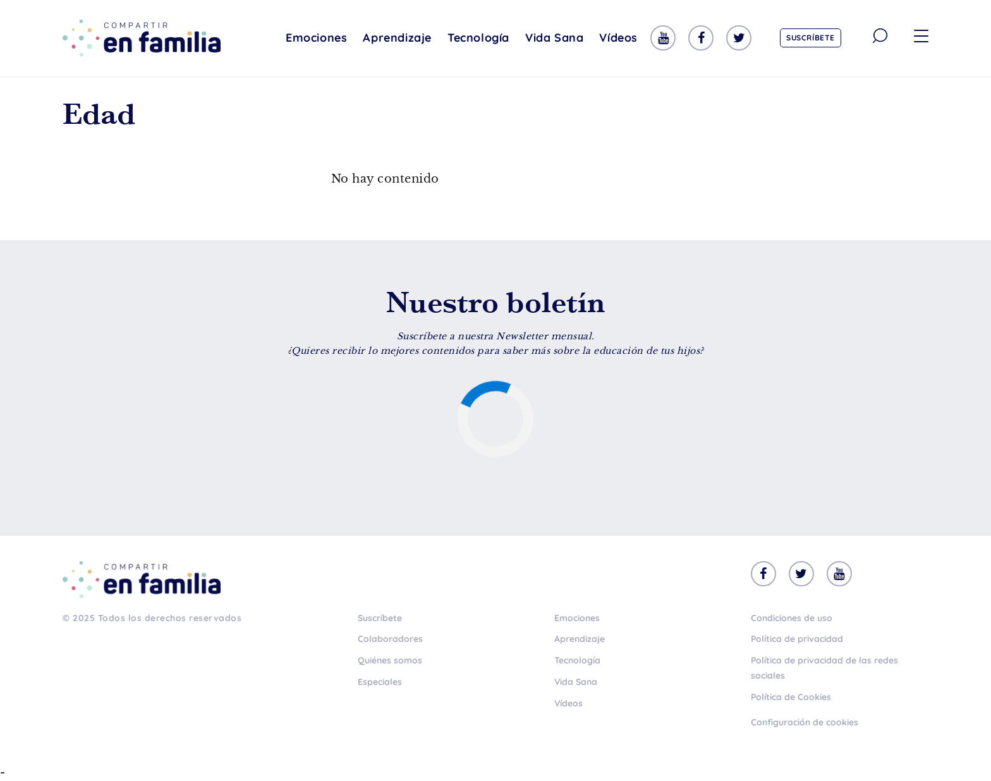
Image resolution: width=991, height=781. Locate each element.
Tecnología (478, 37)
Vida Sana (554, 37)
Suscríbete (810, 37)
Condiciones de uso (791, 618)
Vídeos (618, 37)
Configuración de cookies (804, 722)
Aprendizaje (397, 37)
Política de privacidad (797, 639)
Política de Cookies (791, 697)
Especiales (380, 681)
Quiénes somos (390, 660)
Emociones (316, 37)
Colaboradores (390, 639)
